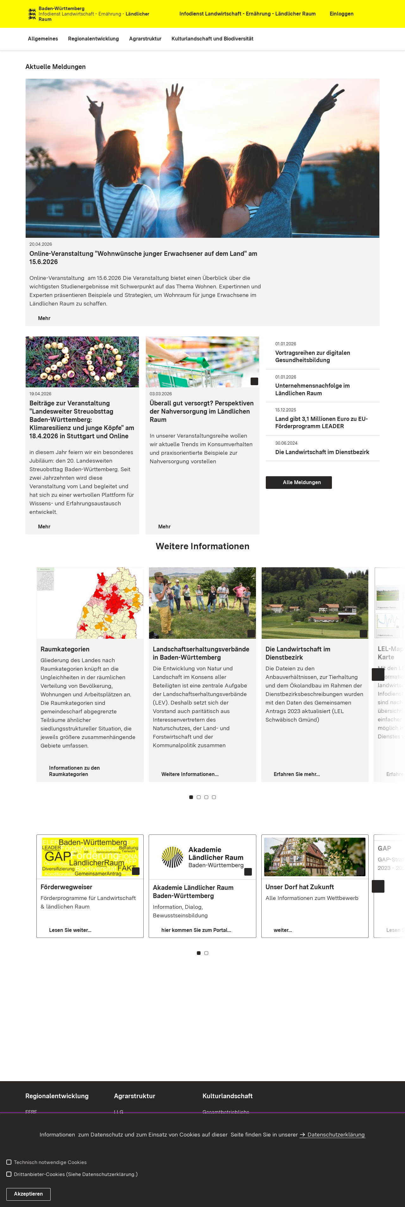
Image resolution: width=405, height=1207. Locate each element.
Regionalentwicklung (57, 1096)
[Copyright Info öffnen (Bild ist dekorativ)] (374, 232)
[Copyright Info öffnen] (251, 633)
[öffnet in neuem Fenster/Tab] (243, 14)
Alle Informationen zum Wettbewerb (311, 898)
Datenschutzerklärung (336, 1134)
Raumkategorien (65, 649)
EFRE (31, 1112)
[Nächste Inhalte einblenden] (378, 674)
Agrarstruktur (134, 1096)
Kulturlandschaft (227, 1096)
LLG (118, 1112)
